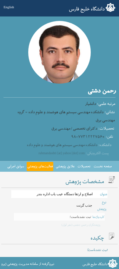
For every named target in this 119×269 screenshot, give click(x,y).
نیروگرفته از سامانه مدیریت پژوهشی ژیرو (27, 263)
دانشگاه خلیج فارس (87, 9)
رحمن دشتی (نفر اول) (74, 224)
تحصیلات (83, 166)
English (8, 7)
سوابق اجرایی (15, 166)
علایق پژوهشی (65, 166)
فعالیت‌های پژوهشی (40, 166)
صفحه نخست (103, 166)
